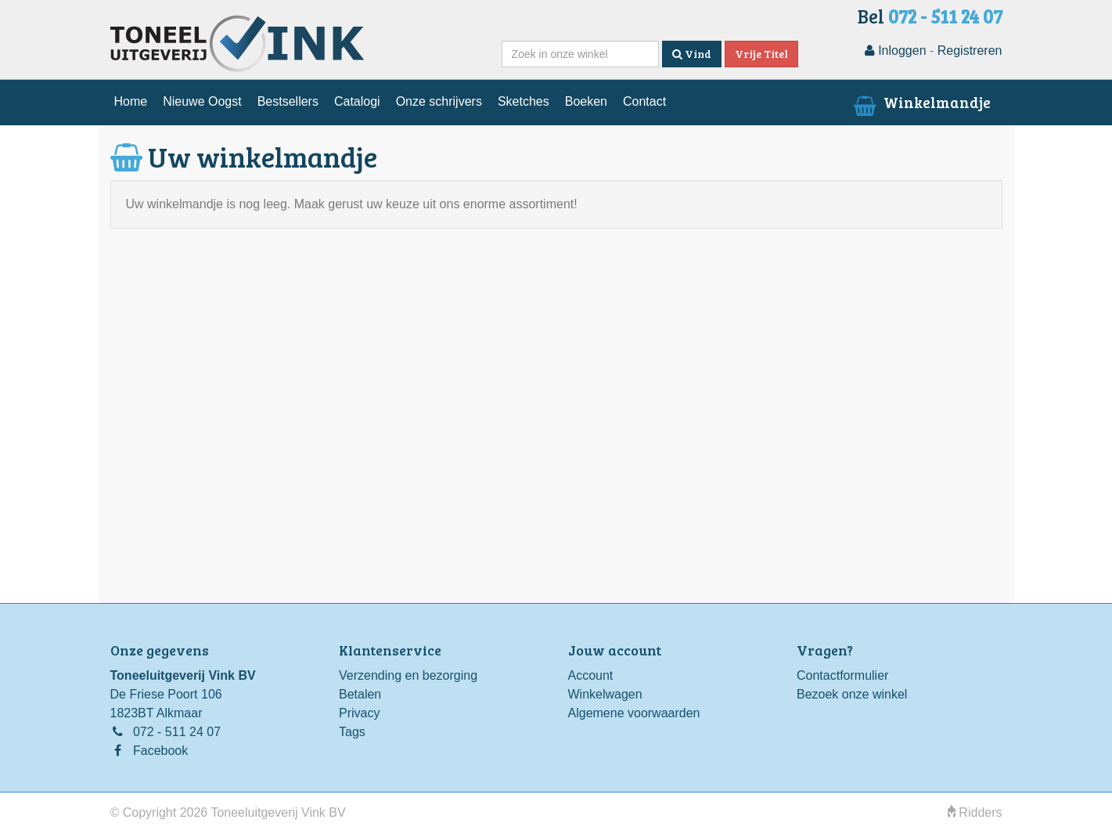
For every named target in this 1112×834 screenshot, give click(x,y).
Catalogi (357, 101)
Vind (691, 53)
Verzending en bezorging (408, 675)
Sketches (523, 101)
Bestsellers (287, 101)
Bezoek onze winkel (852, 694)
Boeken (586, 101)
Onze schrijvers (439, 101)
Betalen (360, 694)
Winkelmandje (920, 102)
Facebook (160, 750)
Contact (644, 101)
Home (131, 101)
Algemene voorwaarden (634, 713)
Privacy (359, 713)
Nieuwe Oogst (202, 101)
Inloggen (896, 50)
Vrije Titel (761, 53)
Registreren (969, 50)
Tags (352, 731)
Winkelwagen (605, 694)
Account (591, 675)
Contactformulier (842, 675)
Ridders (975, 812)
